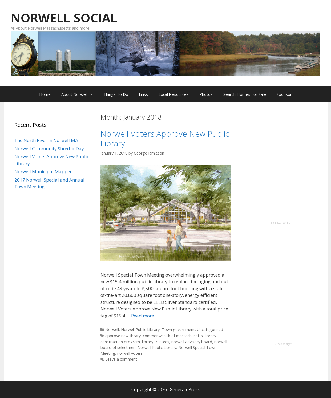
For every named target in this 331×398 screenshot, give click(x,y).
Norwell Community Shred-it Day (49, 148)
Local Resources (174, 94)
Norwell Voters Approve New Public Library (164, 138)
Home (45, 94)
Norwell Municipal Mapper (43, 171)
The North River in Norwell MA (46, 140)
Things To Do (115, 94)
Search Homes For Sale (244, 94)
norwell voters (130, 353)
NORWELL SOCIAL (64, 18)
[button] (92, 94)
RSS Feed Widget (281, 223)
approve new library (123, 335)
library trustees (155, 341)
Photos (206, 94)
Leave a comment (121, 359)
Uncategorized (210, 329)
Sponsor (284, 94)
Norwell (112, 329)
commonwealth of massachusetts (173, 335)
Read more (142, 316)
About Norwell (79, 94)
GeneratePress (185, 389)
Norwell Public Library (140, 329)
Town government (178, 329)
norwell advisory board (191, 341)
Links (143, 94)
